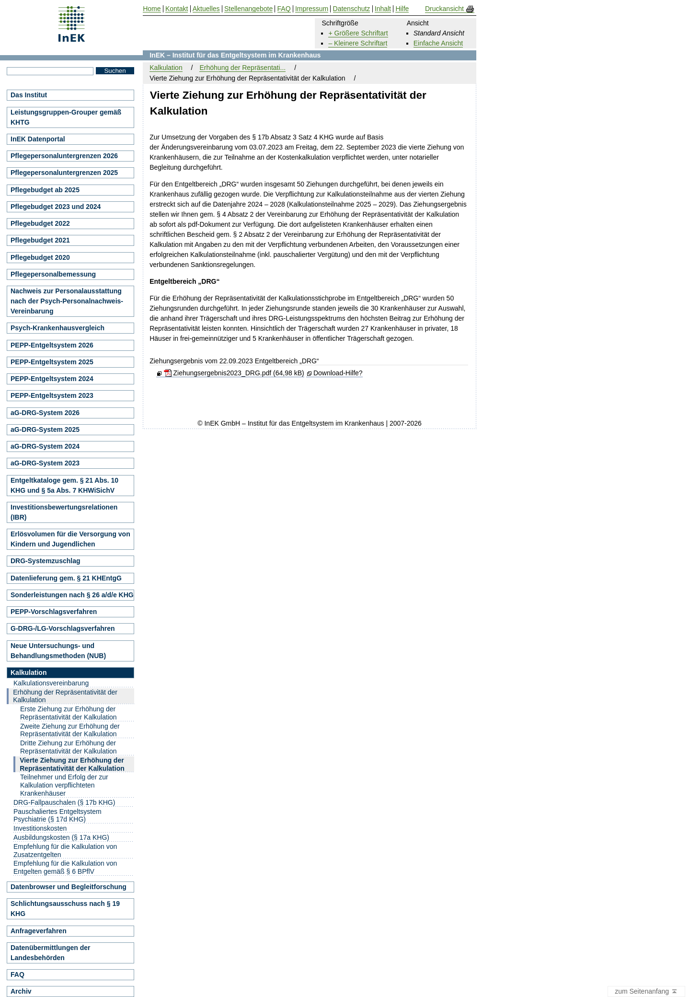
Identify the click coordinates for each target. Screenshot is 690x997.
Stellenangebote (248, 8)
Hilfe (402, 8)
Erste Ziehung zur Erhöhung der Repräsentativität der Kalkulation (68, 713)
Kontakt (176, 8)
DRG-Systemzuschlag (45, 561)
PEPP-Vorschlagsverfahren (54, 611)
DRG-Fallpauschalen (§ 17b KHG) (64, 802)
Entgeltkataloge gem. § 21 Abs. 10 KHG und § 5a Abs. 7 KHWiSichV (64, 485)
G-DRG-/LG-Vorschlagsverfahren (63, 628)
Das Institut (29, 95)
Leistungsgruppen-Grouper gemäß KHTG (66, 117)
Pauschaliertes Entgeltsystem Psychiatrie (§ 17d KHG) (57, 815)
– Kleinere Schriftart (357, 43)
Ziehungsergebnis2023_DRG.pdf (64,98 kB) (234, 373)
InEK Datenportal (38, 139)
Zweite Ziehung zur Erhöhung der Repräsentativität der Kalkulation (70, 730)
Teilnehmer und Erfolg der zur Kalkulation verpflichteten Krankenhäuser (64, 785)
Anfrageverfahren (39, 931)
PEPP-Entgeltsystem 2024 (52, 379)
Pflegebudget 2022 (40, 223)
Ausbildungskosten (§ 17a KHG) (61, 837)
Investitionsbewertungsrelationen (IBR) (64, 512)
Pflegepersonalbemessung (53, 274)
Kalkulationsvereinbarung (51, 683)
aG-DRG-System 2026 (45, 413)
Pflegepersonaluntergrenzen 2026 (64, 156)
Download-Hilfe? (338, 373)
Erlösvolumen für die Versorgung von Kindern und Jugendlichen (70, 539)
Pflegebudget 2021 (40, 240)
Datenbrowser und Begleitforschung (68, 887)
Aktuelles (206, 8)
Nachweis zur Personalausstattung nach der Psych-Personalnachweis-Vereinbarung (67, 301)
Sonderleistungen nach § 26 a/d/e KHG (72, 595)
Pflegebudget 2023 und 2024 (56, 206)
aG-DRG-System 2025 (45, 429)
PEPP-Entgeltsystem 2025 (52, 362)
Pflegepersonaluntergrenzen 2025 (64, 172)
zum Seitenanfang (646, 992)
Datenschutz (351, 8)
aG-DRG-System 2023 (45, 463)
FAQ (17, 974)
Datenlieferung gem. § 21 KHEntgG (66, 578)
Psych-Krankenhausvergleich (57, 328)
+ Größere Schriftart (358, 33)
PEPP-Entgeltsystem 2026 (52, 345)
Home (152, 8)
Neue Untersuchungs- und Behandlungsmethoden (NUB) (58, 651)
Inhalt (383, 8)
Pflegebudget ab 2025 (45, 190)
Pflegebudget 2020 (40, 257)
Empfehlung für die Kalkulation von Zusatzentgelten (65, 850)
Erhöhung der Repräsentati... (242, 67)
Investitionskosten (40, 828)
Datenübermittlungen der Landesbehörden (50, 953)
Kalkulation (166, 67)
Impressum (311, 8)
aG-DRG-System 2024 (45, 446)
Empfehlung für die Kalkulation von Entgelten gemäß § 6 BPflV (65, 867)
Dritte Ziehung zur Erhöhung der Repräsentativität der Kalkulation (68, 747)
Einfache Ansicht (438, 43)
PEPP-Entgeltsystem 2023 (52, 395)
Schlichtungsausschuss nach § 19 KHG (65, 908)
